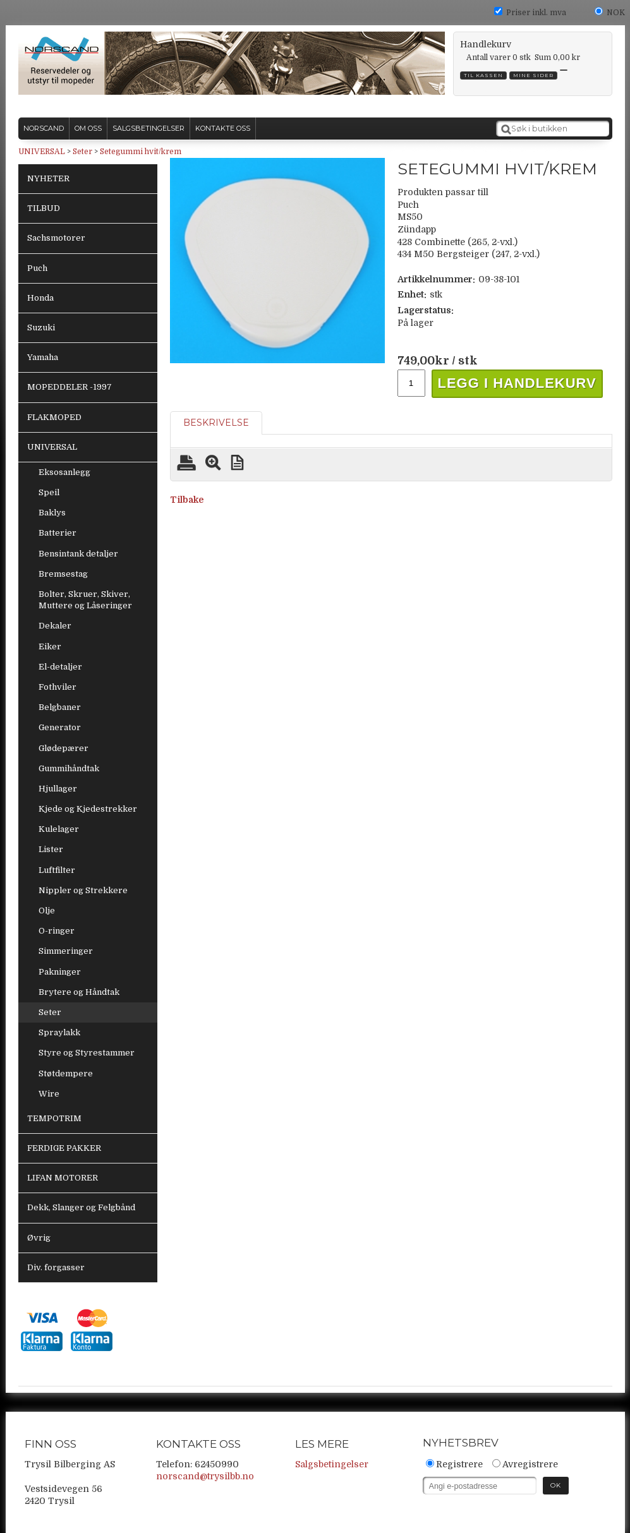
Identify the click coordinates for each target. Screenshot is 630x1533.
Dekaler (55, 625)
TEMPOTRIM (54, 1118)
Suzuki (41, 327)
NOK (616, 12)
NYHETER (48, 178)
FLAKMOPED (54, 417)
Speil (49, 492)
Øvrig (39, 1237)
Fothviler (57, 687)
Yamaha (42, 357)
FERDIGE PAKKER (64, 1148)
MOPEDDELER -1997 (69, 387)
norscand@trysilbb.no (205, 1476)
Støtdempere (66, 1073)
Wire (49, 1093)
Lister (51, 849)
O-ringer (57, 930)
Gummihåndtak (69, 768)
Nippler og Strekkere (83, 890)
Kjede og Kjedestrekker (88, 809)
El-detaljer (60, 666)
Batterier (57, 533)
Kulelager (59, 829)
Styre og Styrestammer (87, 1052)
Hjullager (58, 788)
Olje (47, 910)
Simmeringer (66, 951)
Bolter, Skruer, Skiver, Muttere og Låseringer (85, 599)
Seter (82, 151)
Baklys (52, 512)
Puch (37, 268)
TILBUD (43, 208)
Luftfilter (57, 870)
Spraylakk (59, 1032)
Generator (60, 727)
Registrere (459, 1464)
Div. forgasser (56, 1267)
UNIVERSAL (41, 151)
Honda (40, 298)
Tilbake (186, 500)
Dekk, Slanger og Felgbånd (81, 1207)
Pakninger (60, 972)
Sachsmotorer (56, 238)
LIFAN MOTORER (62, 1177)
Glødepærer (63, 748)
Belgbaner (60, 707)
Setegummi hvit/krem (140, 151)
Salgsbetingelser (331, 1464)
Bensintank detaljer (78, 553)
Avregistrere (530, 1464)
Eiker (50, 646)
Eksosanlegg (64, 472)
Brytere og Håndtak (79, 992)
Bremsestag (63, 574)
